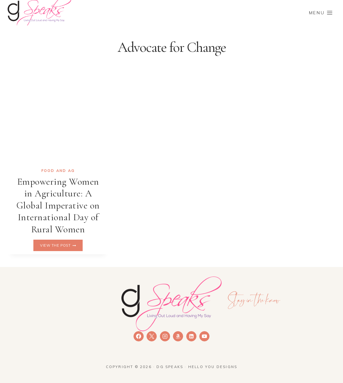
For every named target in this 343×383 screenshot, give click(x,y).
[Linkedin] (191, 336)
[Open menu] (320, 12)
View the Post (61, 245)
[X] (152, 336)
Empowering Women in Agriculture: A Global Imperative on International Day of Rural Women (58, 205)
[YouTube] (204, 336)
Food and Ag (58, 170)
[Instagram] (165, 336)
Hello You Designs (212, 367)
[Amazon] (178, 336)
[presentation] (58, 112)
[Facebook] (139, 336)
